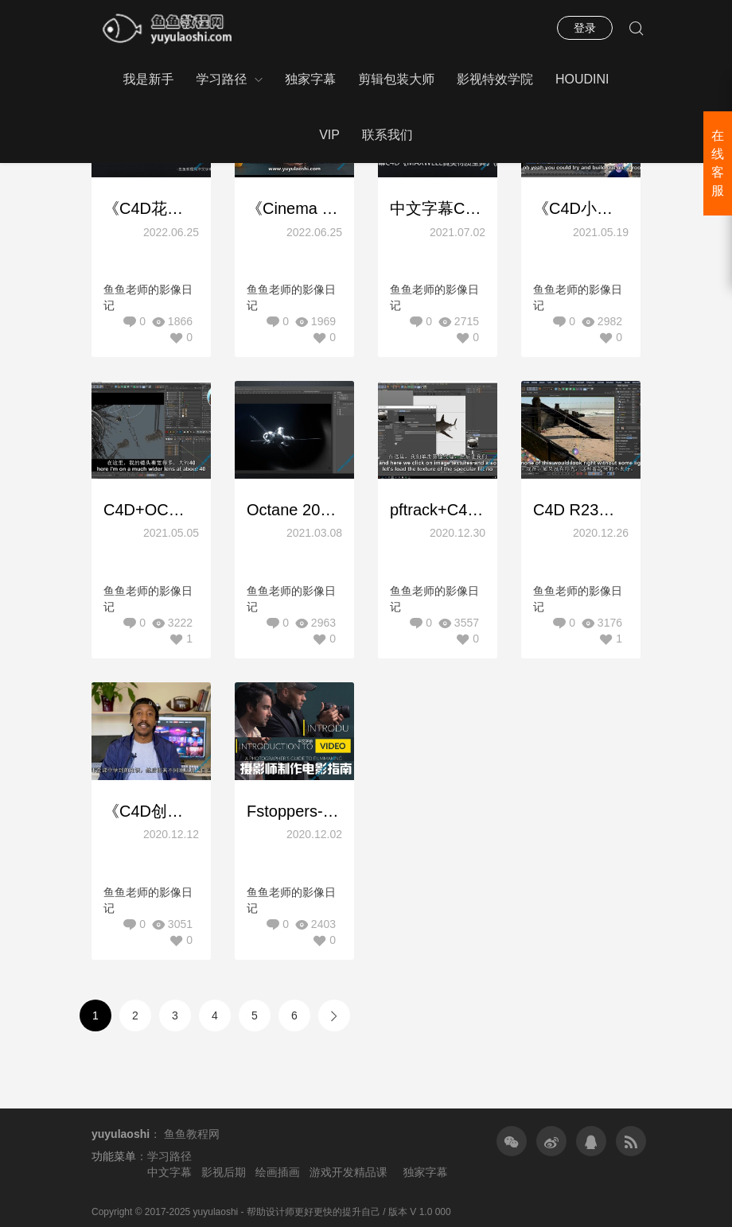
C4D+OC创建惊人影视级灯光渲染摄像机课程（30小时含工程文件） (151, 509)
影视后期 (223, 1172)
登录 (585, 27)
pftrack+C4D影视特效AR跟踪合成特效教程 (437, 509)
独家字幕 (310, 79)
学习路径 (221, 79)
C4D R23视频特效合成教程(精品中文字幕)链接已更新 (581, 509)
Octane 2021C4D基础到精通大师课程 (294, 509)
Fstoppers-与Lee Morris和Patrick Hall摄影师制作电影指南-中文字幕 (294, 811)
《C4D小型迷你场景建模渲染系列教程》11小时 (581, 208)
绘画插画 (277, 1172)
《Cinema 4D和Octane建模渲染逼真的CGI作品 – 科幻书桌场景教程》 (294, 208)
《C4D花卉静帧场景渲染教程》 (151, 208)
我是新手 (148, 79)
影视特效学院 (495, 79)
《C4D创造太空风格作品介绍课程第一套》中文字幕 (151, 811)
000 (443, 1211)
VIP (329, 135)
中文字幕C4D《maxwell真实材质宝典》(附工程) (437, 208)
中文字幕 (169, 1172)
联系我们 (387, 135)
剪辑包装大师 (396, 79)
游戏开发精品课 (348, 1172)
